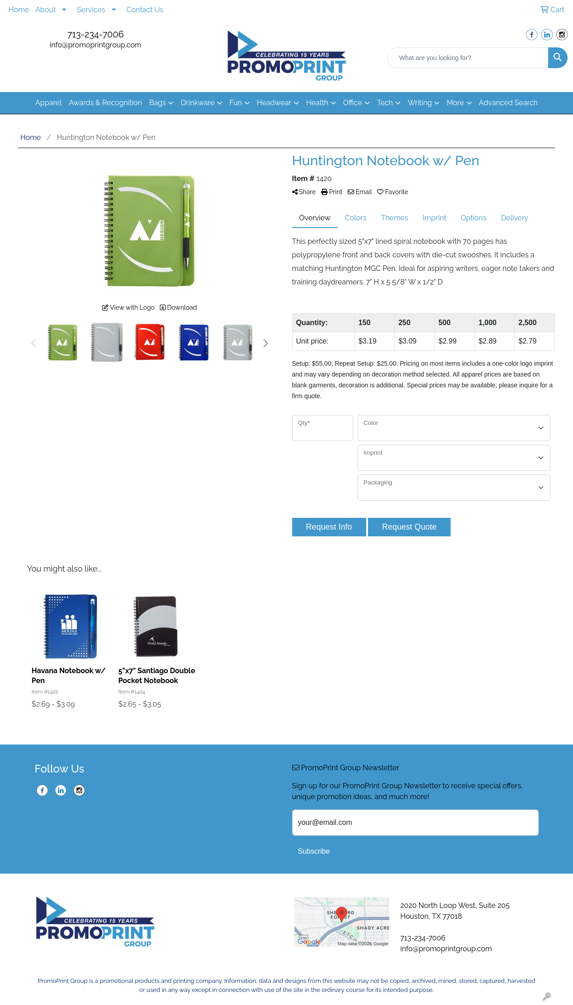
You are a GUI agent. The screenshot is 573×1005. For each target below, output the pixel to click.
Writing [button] (420, 102)
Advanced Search (508, 102)
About (45, 9)
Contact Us (144, 9)
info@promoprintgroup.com (95, 45)
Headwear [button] (274, 102)
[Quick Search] (468, 57)
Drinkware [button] (197, 102)
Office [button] (352, 102)
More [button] (455, 102)
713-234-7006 (95, 34)
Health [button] (317, 102)
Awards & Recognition (105, 102)
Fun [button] (235, 102)
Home (19, 9)
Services (91, 9)
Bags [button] (157, 102)
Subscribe (314, 851)
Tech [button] (385, 102)
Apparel (48, 102)
